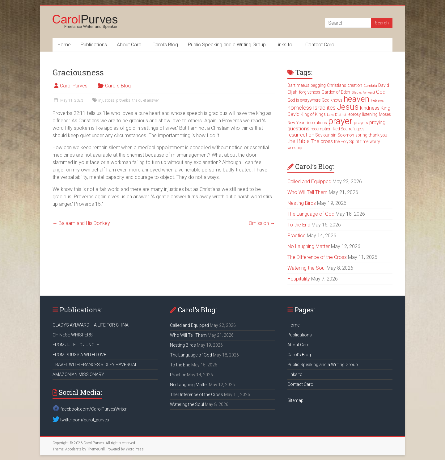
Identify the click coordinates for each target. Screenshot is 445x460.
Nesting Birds (301, 203)
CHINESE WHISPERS (73, 334)
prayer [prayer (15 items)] (340, 121)
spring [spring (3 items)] (361, 135)
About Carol (129, 45)
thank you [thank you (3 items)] (378, 135)
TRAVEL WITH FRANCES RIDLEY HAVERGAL (95, 364)
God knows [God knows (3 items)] (332, 100)
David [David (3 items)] (383, 85)
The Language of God (310, 214)
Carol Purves (73, 86)
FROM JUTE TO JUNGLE (76, 344)
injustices (106, 100)
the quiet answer (145, 100)
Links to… (285, 45)
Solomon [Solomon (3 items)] (346, 135)
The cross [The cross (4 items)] (322, 141)
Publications (94, 45)
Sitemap (295, 400)
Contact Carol (320, 45)
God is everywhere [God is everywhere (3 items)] (303, 100)
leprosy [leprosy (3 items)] (354, 114)
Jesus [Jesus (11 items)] (348, 107)
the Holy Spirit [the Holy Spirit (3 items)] (346, 141)
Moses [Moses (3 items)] (385, 114)
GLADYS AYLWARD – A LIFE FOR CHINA (91, 325)
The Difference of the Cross (317, 257)
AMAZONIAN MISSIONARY (78, 374)
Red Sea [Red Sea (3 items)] (340, 128)
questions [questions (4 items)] (298, 129)
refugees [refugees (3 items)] (357, 128)
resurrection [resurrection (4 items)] (300, 135)
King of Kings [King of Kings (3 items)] (313, 114)
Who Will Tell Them (307, 192)
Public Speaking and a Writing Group (227, 45)
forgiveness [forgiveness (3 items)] (309, 92)
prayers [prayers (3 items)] (361, 122)
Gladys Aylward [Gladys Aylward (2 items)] (363, 93)
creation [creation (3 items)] (354, 85)
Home (64, 45)
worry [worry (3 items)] (375, 141)
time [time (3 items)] (364, 141)
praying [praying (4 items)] (377, 122)
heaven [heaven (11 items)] (357, 98)
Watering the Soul (306, 268)
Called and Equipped (309, 181)
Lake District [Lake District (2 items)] (336, 115)
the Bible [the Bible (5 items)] (298, 141)
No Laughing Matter (308, 246)
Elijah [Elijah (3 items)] (292, 92)
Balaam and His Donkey (81, 223)
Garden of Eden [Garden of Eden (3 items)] (335, 92)
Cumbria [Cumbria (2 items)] (370, 86)
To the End (298, 225)
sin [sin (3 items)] (334, 135)
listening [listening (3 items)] (370, 114)
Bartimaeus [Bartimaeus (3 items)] (298, 85)
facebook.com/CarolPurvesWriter (90, 409)
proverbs (123, 100)
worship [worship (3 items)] (294, 147)
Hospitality (298, 279)
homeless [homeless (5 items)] (299, 107)
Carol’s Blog (165, 45)
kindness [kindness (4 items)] (369, 108)
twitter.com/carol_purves (81, 419)
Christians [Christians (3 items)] (336, 85)
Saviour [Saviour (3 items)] (323, 135)
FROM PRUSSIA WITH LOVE (79, 354)
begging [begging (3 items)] (318, 85)
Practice (296, 235)
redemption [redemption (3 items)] (321, 128)
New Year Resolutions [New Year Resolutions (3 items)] (307, 122)
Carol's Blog (118, 86)
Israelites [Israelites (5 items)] (324, 107)
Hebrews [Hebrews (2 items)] (377, 101)
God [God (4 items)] (380, 92)
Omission (262, 223)
